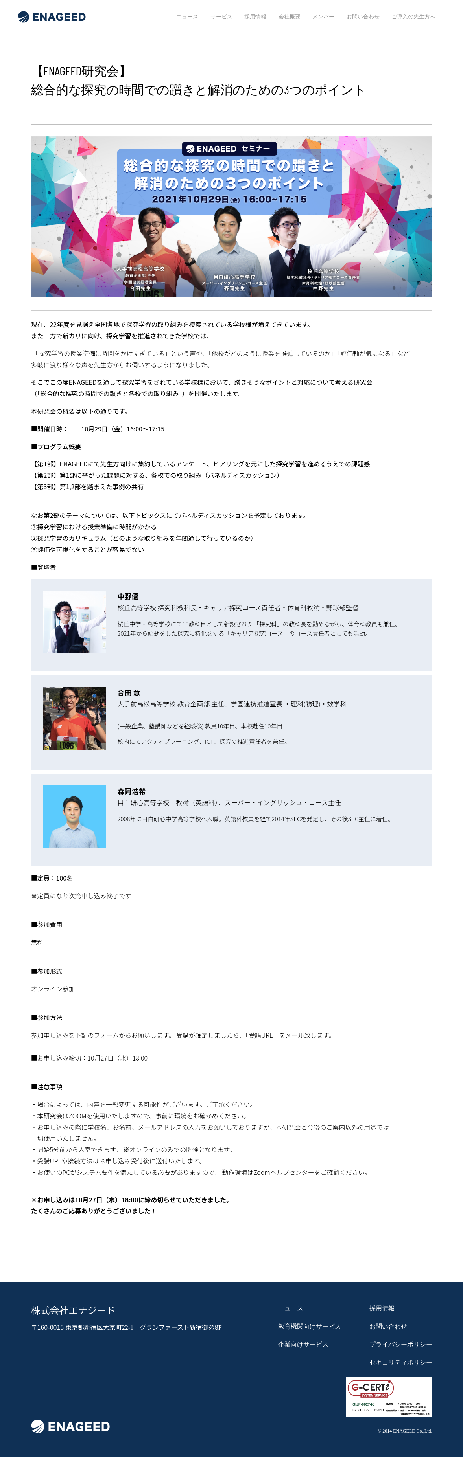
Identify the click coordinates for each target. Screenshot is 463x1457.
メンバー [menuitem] (323, 16)
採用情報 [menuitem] (255, 16)
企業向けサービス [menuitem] (303, 1344)
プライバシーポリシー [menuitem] (400, 1344)
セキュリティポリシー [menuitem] (400, 1363)
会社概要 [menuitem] (290, 16)
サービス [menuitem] (221, 16)
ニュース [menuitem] (187, 16)
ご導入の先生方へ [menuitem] (413, 16)
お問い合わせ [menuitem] (363, 16)
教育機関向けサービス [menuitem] (309, 1326)
